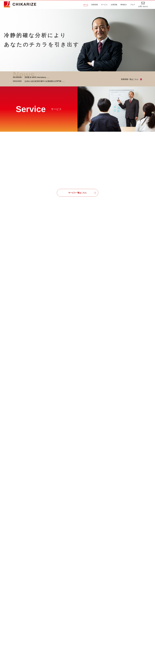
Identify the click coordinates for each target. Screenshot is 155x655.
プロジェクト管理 (80, 627)
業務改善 (77, 631)
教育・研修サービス (21, 627)
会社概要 (56, 623)
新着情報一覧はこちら (129, 79)
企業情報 (114, 4)
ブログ (132, 4)
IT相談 (76, 616)
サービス (104, 4)
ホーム (85, 4)
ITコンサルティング (21, 616)
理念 (55, 620)
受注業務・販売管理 (81, 623)
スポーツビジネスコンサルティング (27, 623)
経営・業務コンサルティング (25, 620)
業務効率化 (78, 620)
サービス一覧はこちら (77, 193)
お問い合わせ (143, 6)
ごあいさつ (57, 616)
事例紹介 (123, 4)
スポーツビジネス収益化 (83, 635)
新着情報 (94, 4)
